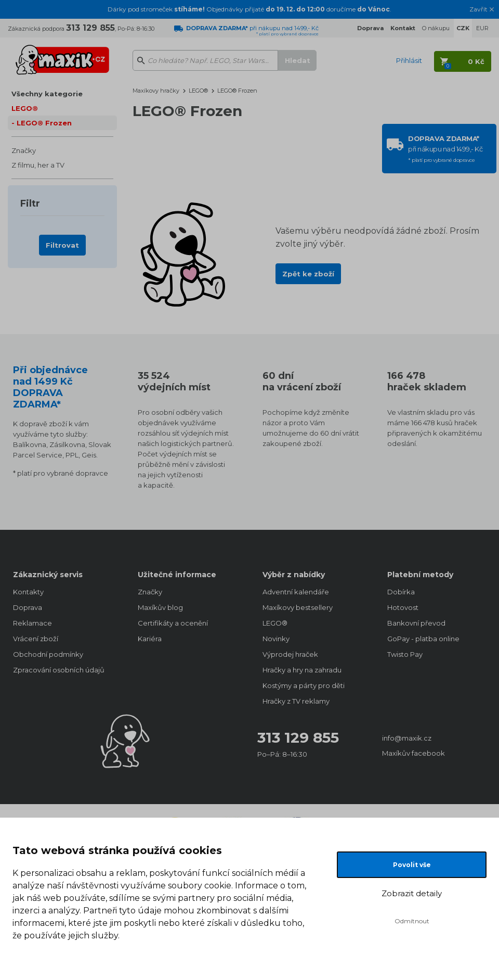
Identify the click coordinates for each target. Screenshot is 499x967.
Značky (23, 150)
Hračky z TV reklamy (296, 701)
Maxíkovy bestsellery (297, 607)
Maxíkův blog (160, 607)
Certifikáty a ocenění (173, 623)
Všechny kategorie (47, 94)
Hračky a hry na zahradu (302, 670)
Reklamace (32, 623)
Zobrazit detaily (412, 893)
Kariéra (150, 638)
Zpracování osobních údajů (58, 670)
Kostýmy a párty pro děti (303, 685)
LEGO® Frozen (44, 123)
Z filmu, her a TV (37, 165)
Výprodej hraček (290, 654)
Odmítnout (412, 921)
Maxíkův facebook (413, 753)
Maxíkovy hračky (156, 90)
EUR (482, 28)
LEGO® (24, 108)
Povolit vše (412, 865)
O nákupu (436, 28)
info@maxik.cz (406, 738)
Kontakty (28, 592)
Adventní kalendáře (295, 592)
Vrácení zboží (35, 638)
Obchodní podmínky (48, 654)
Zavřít (478, 9)
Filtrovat (62, 245)
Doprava (27, 607)
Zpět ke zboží (308, 274)
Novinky (276, 638)
